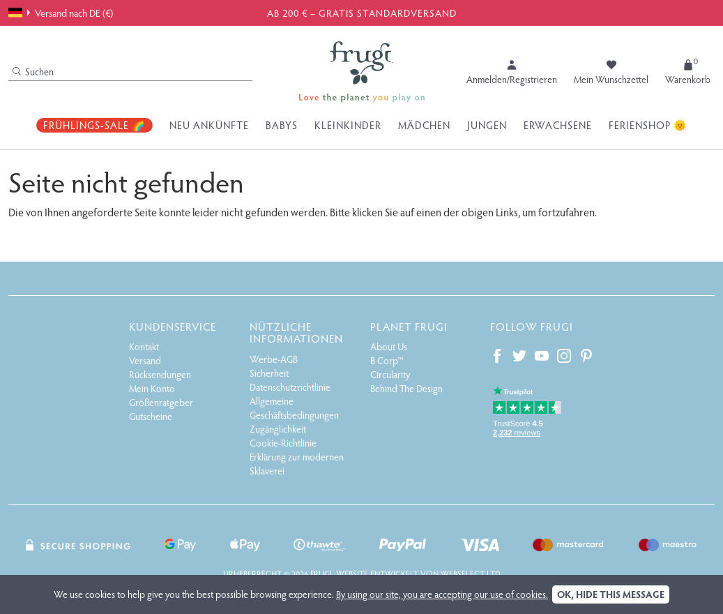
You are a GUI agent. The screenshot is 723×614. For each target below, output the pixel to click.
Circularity (390, 374)
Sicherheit (269, 373)
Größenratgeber (161, 402)
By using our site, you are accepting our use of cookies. (442, 594)
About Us (388, 346)
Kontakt (144, 346)
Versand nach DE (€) (60, 13)
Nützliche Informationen (296, 332)
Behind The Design (406, 388)
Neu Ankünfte (209, 125)
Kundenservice (172, 326)
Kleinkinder (347, 125)
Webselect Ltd (471, 573)
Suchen (33, 71)
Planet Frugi (409, 326)
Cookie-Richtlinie (283, 442)
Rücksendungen (160, 374)
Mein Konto (152, 388)
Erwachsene (558, 125)
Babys (282, 125)
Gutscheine (150, 416)
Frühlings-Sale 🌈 (94, 125)
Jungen (487, 125)
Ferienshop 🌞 (648, 125)
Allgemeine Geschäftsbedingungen (294, 407)
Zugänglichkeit (278, 428)
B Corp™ (387, 360)
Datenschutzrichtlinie (290, 387)
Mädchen (424, 125)
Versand (145, 360)
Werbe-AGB (274, 359)
